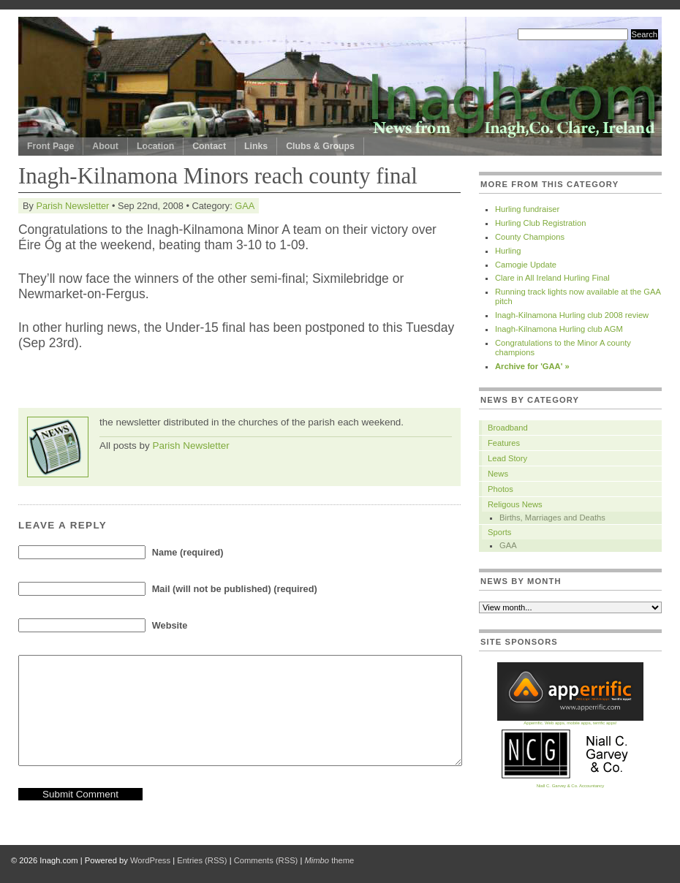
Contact (209, 146)
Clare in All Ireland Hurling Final (552, 277)
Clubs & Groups (320, 146)
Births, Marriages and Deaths (552, 517)
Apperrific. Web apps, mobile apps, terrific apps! (570, 721)
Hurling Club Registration (540, 223)
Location (155, 146)
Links (256, 146)
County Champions (529, 236)
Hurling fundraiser (527, 209)
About (105, 146)
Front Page (50, 146)
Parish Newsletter (72, 205)
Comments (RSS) (266, 860)
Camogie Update (525, 264)
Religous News (515, 504)
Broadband (508, 427)
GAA (244, 205)
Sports (499, 532)
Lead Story (507, 458)
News (498, 473)
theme (329, 860)
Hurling (508, 250)
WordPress (150, 860)
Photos (500, 489)
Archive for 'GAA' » (532, 366)
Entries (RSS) (202, 860)
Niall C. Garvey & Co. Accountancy (570, 784)
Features (504, 443)
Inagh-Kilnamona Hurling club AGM (559, 329)
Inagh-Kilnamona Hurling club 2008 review (572, 315)
